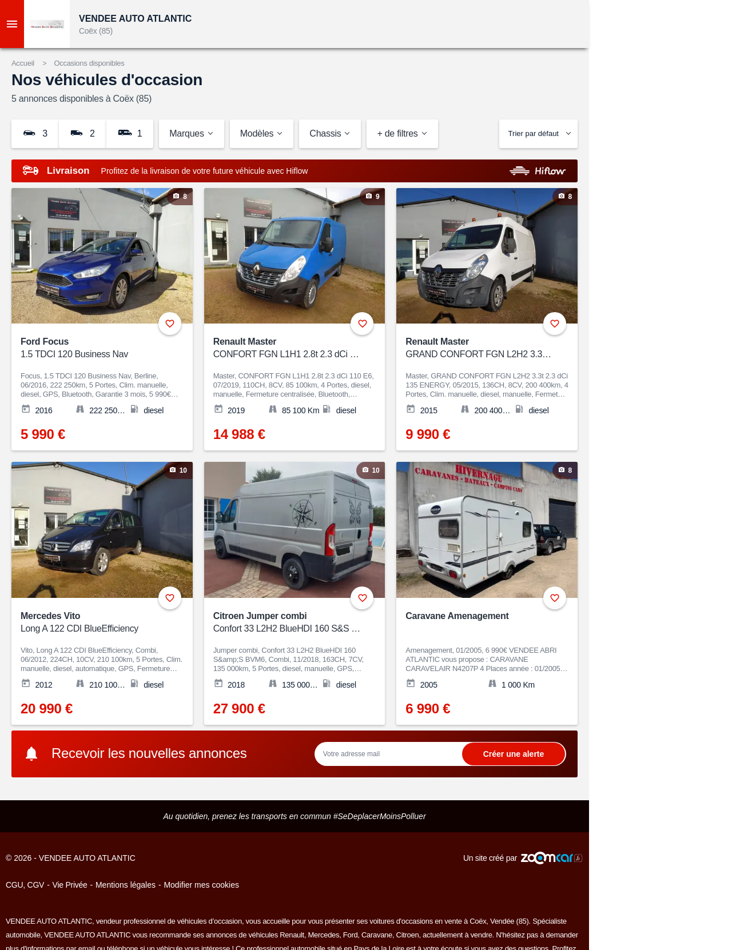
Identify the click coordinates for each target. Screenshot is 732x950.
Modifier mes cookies (201, 884)
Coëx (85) (96, 30)
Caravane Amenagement (456, 616)
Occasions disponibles (89, 63)
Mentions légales (126, 884)
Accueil (22, 63)
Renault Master (287, 348)
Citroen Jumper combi (287, 622)
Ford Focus (95, 348)
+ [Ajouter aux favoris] (169, 323)
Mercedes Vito (95, 622)
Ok (513, 754)
